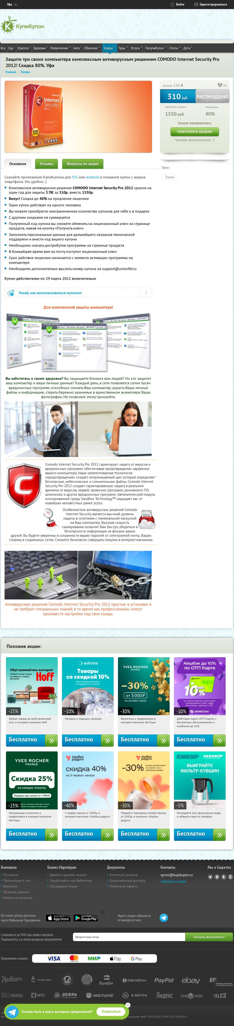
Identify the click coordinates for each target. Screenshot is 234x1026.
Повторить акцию (194, 131)
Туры (123, 47)
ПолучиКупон (156, 47)
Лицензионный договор (127, 880)
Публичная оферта (123, 886)
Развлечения (60, 47)
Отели (175, 47)
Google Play (85, 918)
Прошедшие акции (64, 886)
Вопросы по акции (83, 163)
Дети (188, 47)
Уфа (9, 4)
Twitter (223, 877)
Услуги (137, 47)
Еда (11, 47)
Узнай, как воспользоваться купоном (50, 292)
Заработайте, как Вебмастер (71, 880)
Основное (17, 163)
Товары (109, 47)
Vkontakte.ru (217, 877)
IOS (75, 177)
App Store (58, 918)
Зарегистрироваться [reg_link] (213, 4)
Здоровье (40, 47)
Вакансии (10, 886)
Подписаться (111, 1011)
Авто (77, 47)
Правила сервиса (16, 892)
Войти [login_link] (180, 4)
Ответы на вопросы (17, 898)
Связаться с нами (173, 881)
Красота (24, 47)
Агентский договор (123, 875)
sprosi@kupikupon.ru (177, 875)
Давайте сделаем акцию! (68, 875)
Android (93, 177)
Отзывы (46, 163)
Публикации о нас (17, 880)
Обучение (92, 47)
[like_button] (220, 85)
